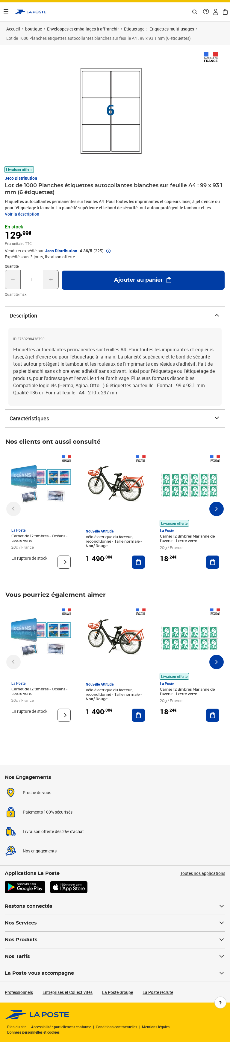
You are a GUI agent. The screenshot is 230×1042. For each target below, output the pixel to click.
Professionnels (19, 992)
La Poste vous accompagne (115, 973)
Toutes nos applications (202, 873)
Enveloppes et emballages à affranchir (83, 29)
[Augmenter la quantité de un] (50, 279)
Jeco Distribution (21, 178)
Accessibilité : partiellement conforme (61, 1026)
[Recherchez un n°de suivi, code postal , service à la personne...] (194, 12)
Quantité (12, 266)
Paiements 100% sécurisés (47, 812)
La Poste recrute (158, 992)
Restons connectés (115, 906)
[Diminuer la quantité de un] (12, 279)
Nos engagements (40, 851)
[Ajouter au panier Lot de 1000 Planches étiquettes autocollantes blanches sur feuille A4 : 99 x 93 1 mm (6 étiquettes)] (143, 280)
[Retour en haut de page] (220, 1003)
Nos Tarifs (115, 956)
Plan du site (16, 1026)
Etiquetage (134, 29)
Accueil (13, 29)
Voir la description (22, 214)
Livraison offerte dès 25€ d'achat (53, 831)
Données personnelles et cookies (33, 1032)
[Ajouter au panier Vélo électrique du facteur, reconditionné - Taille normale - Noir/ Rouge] (138, 562)
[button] (206, 12)
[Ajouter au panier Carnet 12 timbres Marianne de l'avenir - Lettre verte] (212, 562)
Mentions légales (156, 1026)
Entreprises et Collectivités (68, 992)
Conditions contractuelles (116, 1026)
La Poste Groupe (117, 992)
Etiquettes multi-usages (171, 29)
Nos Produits (115, 939)
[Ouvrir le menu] (6, 12)
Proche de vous (37, 792)
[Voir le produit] (64, 562)
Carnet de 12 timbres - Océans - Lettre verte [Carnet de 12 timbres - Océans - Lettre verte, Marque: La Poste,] (39, 538)
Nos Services (115, 923)
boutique (33, 29)
